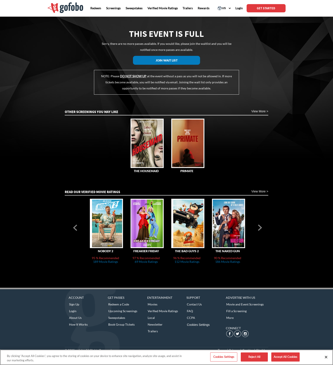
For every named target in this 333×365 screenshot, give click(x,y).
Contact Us (194, 304)
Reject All (254, 357)
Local (151, 318)
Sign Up (74, 304)
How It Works (78, 324)
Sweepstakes (116, 318)
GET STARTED (266, 8)
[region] (166, 357)
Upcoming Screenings (122, 311)
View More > (259, 111)
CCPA (191, 318)
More (230, 318)
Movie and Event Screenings (245, 304)
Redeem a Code (118, 304)
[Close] (326, 357)
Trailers (153, 331)
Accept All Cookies (285, 357)
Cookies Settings (198, 324)
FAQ (190, 311)
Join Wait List (167, 60)
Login (72, 311)
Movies (152, 304)
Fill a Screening (236, 311)
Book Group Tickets (121, 324)
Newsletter (155, 324)
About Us (75, 318)
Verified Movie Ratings (163, 311)
